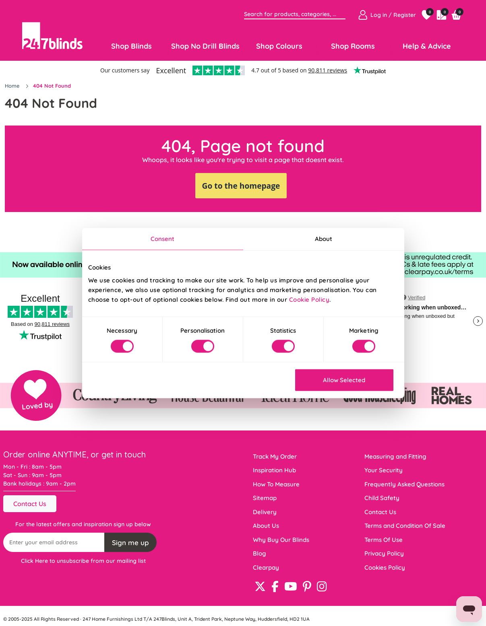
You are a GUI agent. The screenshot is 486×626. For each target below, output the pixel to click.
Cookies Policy (384, 567)
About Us (266, 525)
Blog (259, 553)
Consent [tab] (163, 239)
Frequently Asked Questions (404, 484)
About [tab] (324, 239)
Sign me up (130, 542)
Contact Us (29, 504)
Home (13, 85)
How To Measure (276, 484)
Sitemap (265, 498)
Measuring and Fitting (395, 456)
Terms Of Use (383, 540)
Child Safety (381, 498)
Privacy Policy (384, 553)
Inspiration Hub (274, 470)
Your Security (383, 470)
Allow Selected (344, 379)
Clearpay (266, 567)
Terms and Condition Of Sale (404, 525)
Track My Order (275, 456)
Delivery (265, 512)
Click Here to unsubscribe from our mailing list (83, 560)
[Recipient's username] (54, 542)
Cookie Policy (309, 299)
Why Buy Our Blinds (281, 540)
